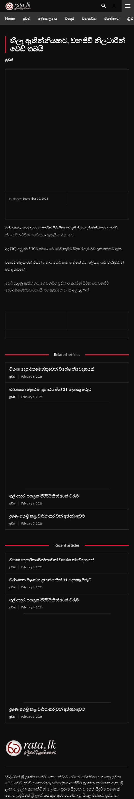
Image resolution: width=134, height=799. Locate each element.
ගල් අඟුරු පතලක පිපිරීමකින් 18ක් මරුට (44, 449)
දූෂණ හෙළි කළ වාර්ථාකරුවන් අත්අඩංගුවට (47, 469)
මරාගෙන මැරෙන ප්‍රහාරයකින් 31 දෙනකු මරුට (50, 343)
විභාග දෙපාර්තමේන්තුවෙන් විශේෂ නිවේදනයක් (51, 323)
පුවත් (9, 59)
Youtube (21, 776)
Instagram (88, 767)
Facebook (22, 767)
